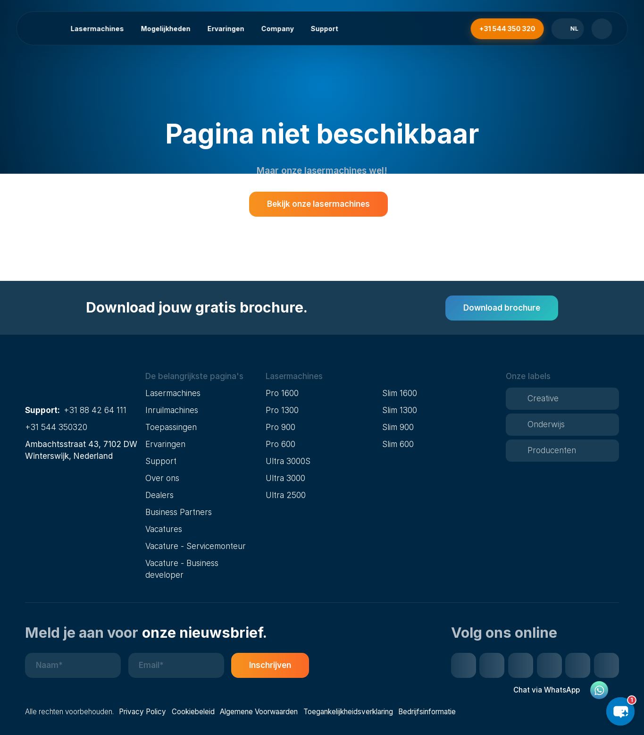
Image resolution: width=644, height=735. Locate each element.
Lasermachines (97, 29)
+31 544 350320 (56, 427)
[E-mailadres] (176, 665)
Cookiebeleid (193, 711)
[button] (202, 376)
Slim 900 (398, 427)
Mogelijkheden (165, 29)
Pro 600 (280, 444)
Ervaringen (225, 29)
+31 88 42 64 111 (95, 410)
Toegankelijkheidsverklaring (348, 711)
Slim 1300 (399, 410)
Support (324, 29)
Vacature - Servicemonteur (195, 546)
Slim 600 (398, 444)
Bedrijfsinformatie (427, 711)
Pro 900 (280, 427)
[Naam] (73, 665)
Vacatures (163, 529)
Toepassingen (171, 427)
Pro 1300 (282, 410)
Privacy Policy (142, 711)
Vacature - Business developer (181, 569)
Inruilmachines (171, 410)
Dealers (159, 495)
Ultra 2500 (286, 495)
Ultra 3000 (285, 478)
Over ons (162, 478)
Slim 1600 (399, 393)
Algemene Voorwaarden (259, 711)
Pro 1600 (282, 393)
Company (277, 29)
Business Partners (178, 512)
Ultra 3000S (288, 461)
